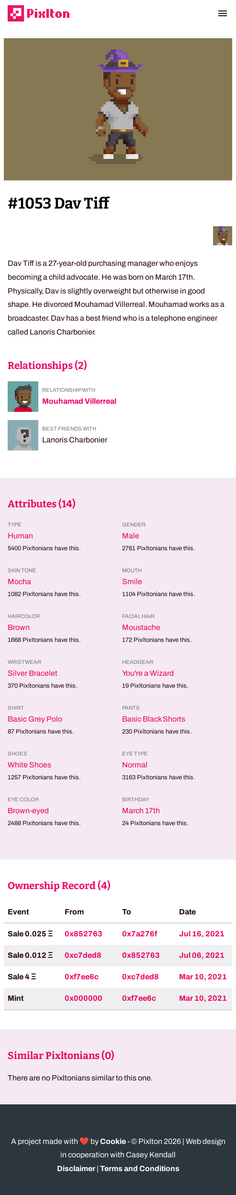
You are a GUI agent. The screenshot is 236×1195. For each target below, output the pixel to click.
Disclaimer (76, 1168)
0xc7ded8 (83, 955)
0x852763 (83, 934)
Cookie (113, 1141)
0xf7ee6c (82, 977)
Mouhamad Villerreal (79, 401)
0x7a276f (139, 934)
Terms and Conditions (140, 1168)
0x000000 (83, 998)
